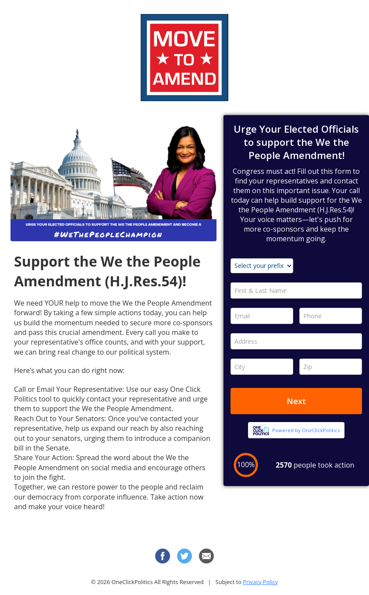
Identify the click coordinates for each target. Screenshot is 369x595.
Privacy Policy (260, 582)
